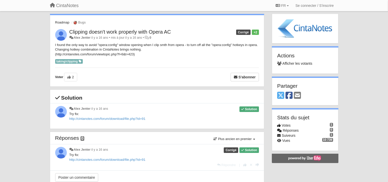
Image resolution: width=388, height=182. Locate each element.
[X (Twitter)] (280, 95)
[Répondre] (226, 165)
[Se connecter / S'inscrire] (314, 5)
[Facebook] (289, 95)
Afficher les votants (294, 63)
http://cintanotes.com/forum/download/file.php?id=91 (107, 119)
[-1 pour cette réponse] (257, 165)
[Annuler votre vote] (251, 165)
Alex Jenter (82, 37)
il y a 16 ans (99, 108)
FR (282, 6)
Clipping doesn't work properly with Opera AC (120, 32)
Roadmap (62, 22)
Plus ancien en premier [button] (234, 139)
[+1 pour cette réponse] (245, 165)
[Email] (297, 95)
